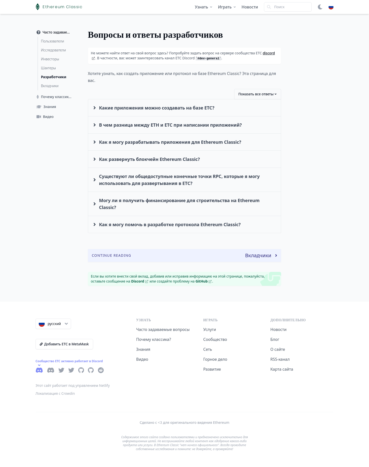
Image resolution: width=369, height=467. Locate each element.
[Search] (288, 7)
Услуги (209, 329)
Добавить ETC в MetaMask (64, 344)
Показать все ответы (257, 94)
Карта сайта (281, 369)
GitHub (203, 281)
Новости (250, 7)
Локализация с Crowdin (55, 393)
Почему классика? (153, 339)
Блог (274, 339)
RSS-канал (280, 359)
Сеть (207, 349)
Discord (139, 281)
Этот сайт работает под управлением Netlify (73, 385)
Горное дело (215, 359)
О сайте (277, 349)
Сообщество (215, 339)
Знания (143, 349)
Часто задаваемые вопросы (162, 329)
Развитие (212, 369)
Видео (142, 359)
